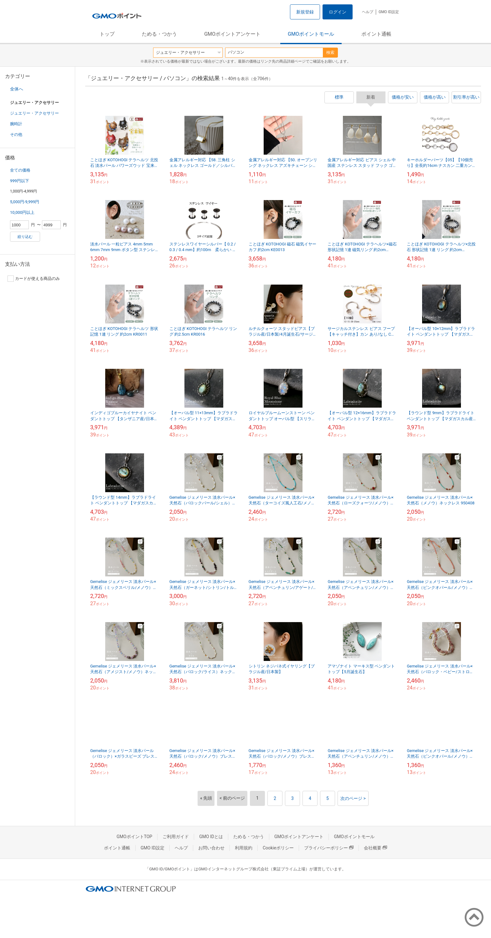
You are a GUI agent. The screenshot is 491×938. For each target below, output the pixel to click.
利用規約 (243, 847)
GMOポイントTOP (134, 836)
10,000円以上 (22, 212)
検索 (330, 52)
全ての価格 (20, 170)
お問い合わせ (211, 847)
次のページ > (353, 798)
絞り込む (25, 236)
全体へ (16, 88)
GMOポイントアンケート (232, 34)
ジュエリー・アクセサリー (34, 113)
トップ (107, 34)
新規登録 (305, 11)
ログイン (337, 11)
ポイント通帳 (376, 34)
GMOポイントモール (311, 34)
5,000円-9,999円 (24, 201)
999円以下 (19, 180)
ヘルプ (367, 12)
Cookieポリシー (278, 847)
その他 (16, 134)
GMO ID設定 (389, 12)
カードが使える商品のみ (34, 279)
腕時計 (16, 123)
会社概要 (375, 847)
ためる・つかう (159, 34)
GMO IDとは (211, 836)
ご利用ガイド (176, 836)
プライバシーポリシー (329, 847)
